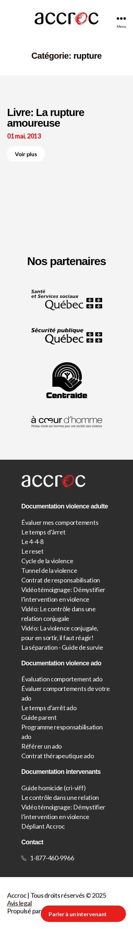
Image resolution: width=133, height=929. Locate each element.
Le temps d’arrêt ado (49, 708)
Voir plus (26, 154)
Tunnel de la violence (49, 570)
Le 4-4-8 (32, 541)
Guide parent (39, 717)
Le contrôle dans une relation (60, 797)
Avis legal (19, 903)
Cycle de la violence (47, 561)
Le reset (32, 551)
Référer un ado (41, 746)
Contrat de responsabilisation (60, 580)
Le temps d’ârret (43, 532)
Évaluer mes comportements (59, 522)
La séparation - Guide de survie (62, 647)
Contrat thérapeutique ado (57, 756)
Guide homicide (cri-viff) (53, 788)
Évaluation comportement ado (61, 679)
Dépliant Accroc (43, 826)
